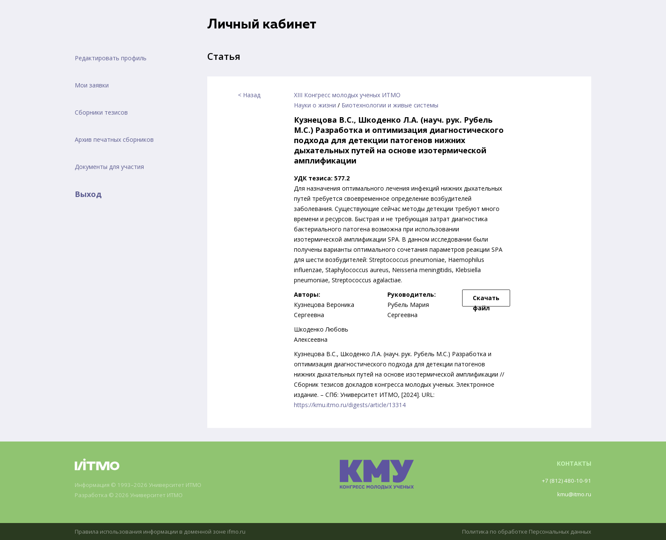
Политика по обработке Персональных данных (522, 531)
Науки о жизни (315, 105)
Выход (88, 194)
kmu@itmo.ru (572, 494)
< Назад (249, 95)
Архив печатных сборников (114, 139)
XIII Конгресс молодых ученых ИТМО (347, 95)
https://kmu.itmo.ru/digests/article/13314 (350, 405)
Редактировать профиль (111, 58)
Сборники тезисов (101, 112)
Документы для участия (109, 167)
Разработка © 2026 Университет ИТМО (133, 495)
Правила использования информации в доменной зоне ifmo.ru (165, 531)
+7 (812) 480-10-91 (565, 480)
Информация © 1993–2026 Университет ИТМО (143, 485)
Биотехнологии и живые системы (389, 105)
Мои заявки (92, 85)
